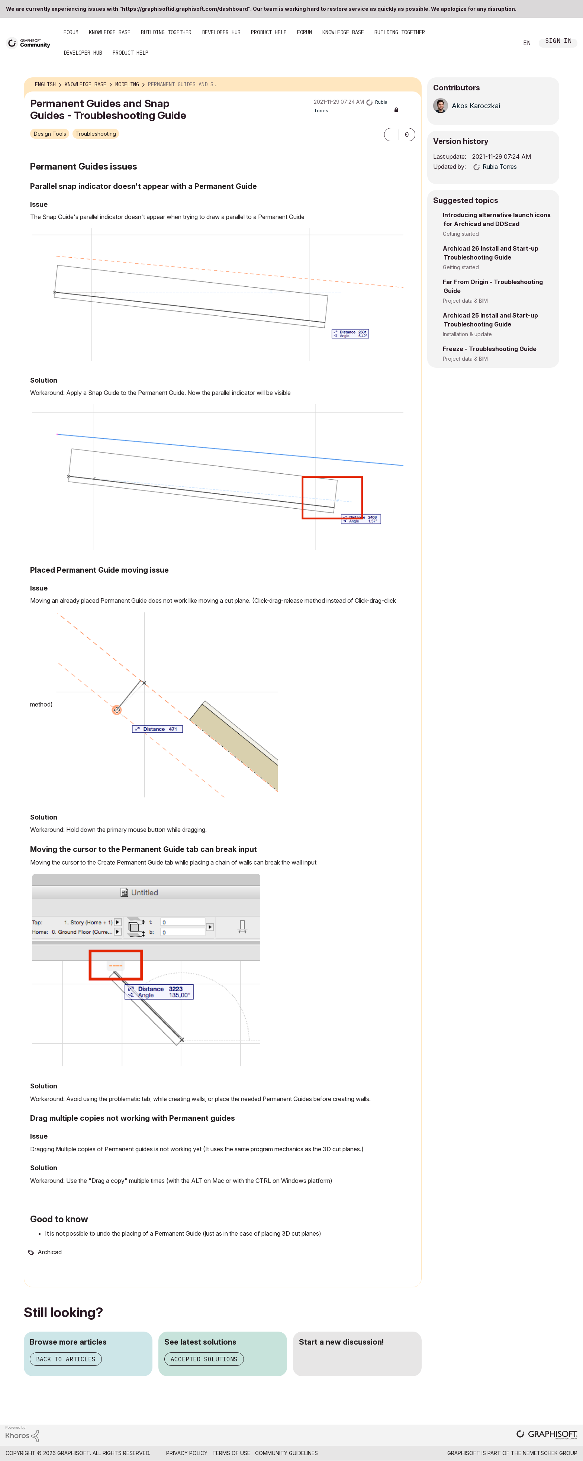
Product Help (269, 32)
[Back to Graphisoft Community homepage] (30, 42)
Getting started (461, 234)
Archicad (50, 1252)
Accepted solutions (204, 1359)
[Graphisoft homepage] (546, 1435)
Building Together (166, 32)
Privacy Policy (186, 1453)
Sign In (558, 41)
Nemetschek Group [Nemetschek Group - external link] (550, 1453)
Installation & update (467, 334)
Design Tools (50, 134)
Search (504, 43)
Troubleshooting (95, 134)
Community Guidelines (286, 1453)
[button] (391, 134)
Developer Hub (221, 32)
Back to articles (66, 1359)
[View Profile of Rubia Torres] (500, 166)
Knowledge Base (110, 32)
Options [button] (411, 84)
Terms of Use (231, 1453)
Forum (71, 32)
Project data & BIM (465, 300)
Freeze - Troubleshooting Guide (490, 349)
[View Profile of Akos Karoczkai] (476, 106)
